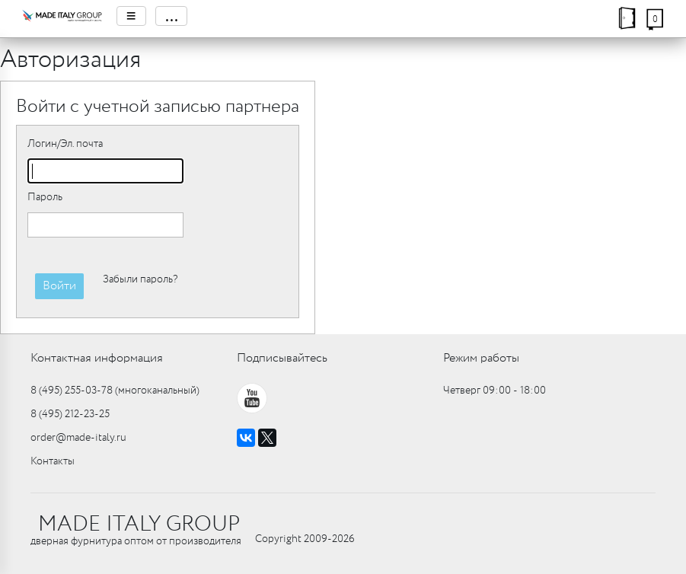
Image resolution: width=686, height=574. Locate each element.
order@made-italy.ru (78, 437)
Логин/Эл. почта (65, 143)
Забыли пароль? (140, 279)
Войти (59, 286)
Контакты (52, 461)
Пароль (44, 197)
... (171, 16)
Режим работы (481, 358)
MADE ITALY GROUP (139, 525)
